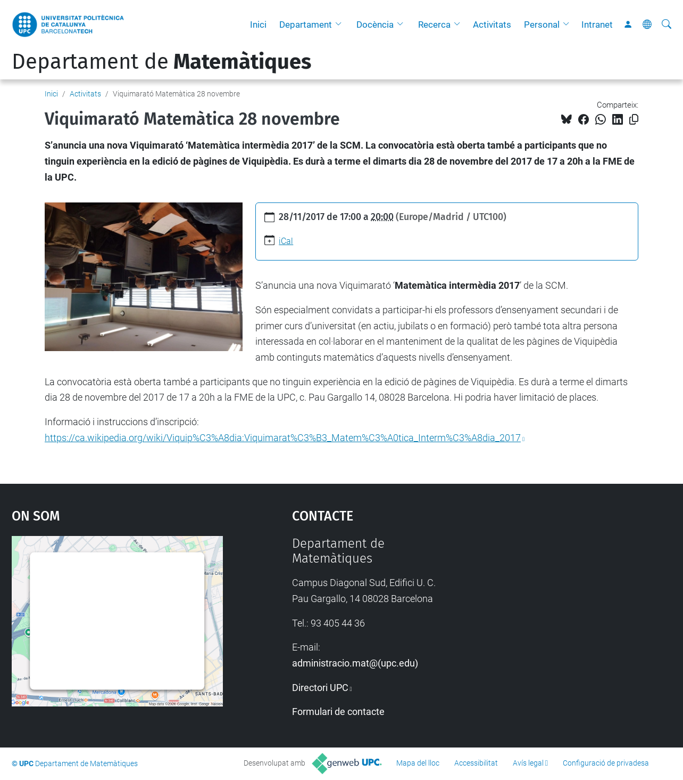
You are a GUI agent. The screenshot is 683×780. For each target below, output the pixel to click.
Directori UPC (320, 687)
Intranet (597, 24)
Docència (375, 24)
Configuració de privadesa (606, 763)
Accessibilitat (476, 763)
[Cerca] (666, 24)
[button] (341, 24)
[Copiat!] (633, 119)
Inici (258, 24)
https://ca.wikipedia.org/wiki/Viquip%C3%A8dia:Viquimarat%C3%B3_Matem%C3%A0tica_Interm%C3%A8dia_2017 (283, 437)
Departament (305, 24)
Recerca (434, 24)
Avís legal (528, 763)
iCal (286, 241)
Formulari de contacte (338, 711)
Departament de (161, 62)
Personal (542, 24)
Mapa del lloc (417, 763)
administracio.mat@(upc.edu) (355, 663)
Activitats (492, 24)
